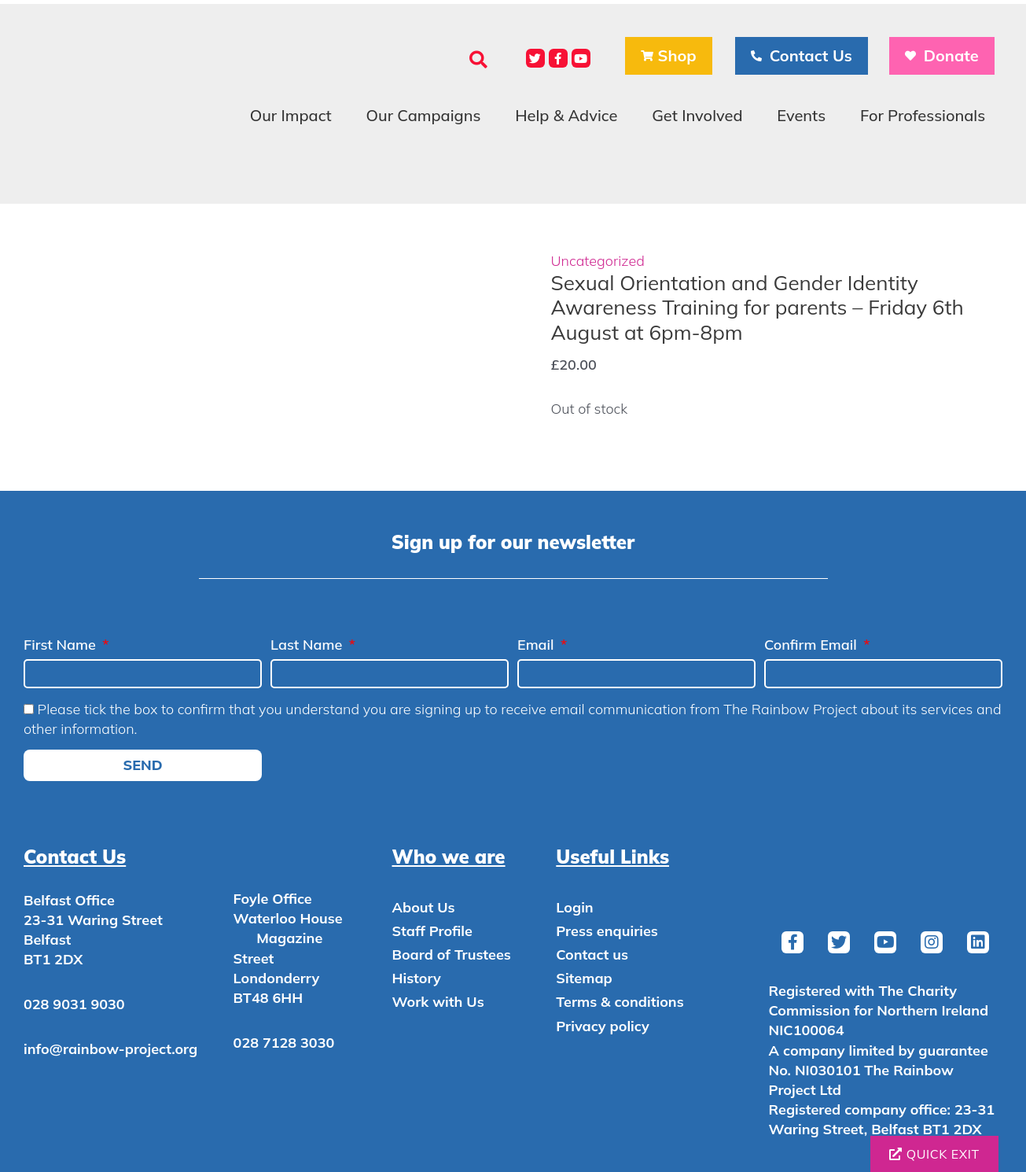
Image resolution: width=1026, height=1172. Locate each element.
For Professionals (922, 115)
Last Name (308, 645)
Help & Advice (566, 115)
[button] (478, 59)
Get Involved (697, 115)
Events (801, 115)
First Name (62, 645)
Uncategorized (598, 261)
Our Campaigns (423, 115)
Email (537, 645)
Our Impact (291, 115)
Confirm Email (812, 645)
